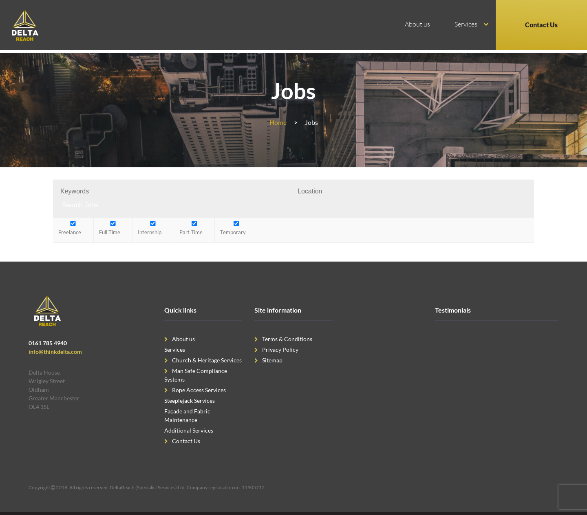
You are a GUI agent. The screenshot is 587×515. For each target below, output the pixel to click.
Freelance (73, 228)
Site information (277, 310)
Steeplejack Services (189, 400)
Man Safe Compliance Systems (195, 375)
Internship (153, 228)
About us (417, 24)
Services (466, 24)
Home (278, 122)
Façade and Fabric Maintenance (187, 415)
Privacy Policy (280, 349)
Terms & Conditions (287, 338)
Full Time (113, 228)
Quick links (180, 310)
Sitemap (272, 360)
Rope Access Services (199, 389)
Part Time (194, 228)
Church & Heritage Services (207, 360)
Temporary (236, 228)
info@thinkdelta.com (55, 351)
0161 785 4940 (48, 343)
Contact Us (541, 25)
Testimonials (453, 310)
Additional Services (188, 430)
